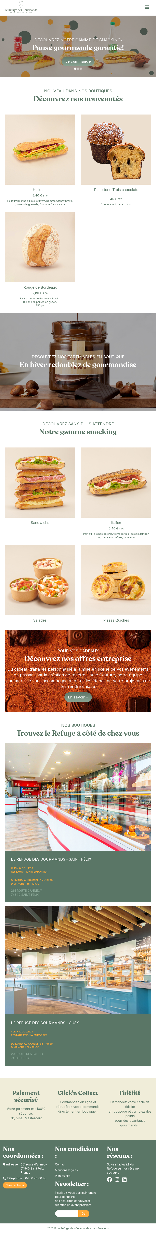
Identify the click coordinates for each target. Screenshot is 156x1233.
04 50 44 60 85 (35, 1178)
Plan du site (62, 1175)
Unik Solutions (100, 1228)
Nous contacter (15, 1185)
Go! (83, 1213)
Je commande (78, 61)
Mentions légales (66, 1170)
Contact (60, 1164)
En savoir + (78, 697)
